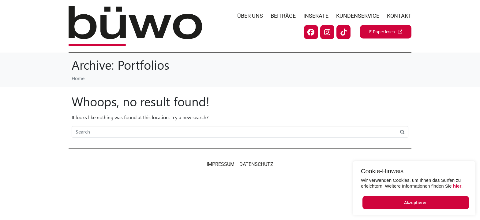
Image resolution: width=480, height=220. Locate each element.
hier (457, 186)
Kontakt (399, 16)
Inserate (315, 16)
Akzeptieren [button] (416, 202)
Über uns (250, 16)
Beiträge (283, 16)
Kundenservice (357, 16)
